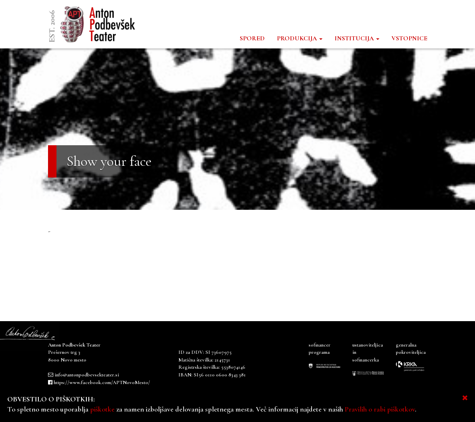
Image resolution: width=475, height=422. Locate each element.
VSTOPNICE (409, 38)
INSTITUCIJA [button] (357, 38)
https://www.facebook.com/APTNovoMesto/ (102, 382)
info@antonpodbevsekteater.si (86, 375)
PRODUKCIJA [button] (299, 38)
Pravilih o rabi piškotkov (380, 409)
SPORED (252, 38)
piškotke (102, 409)
